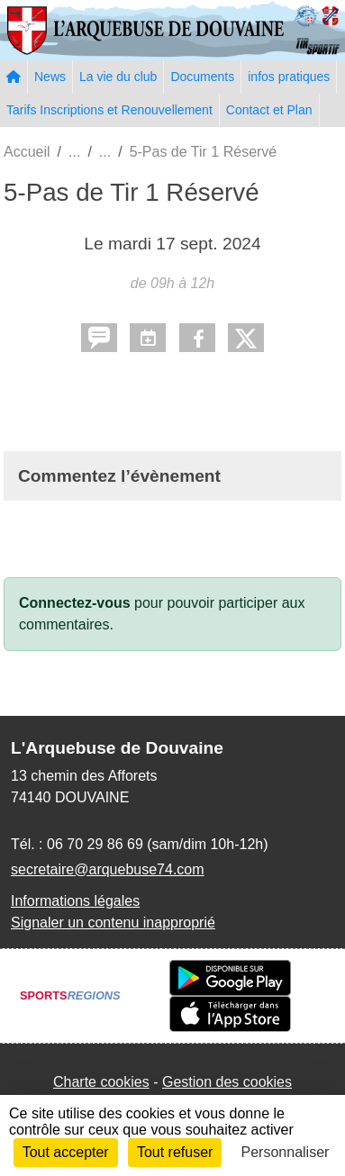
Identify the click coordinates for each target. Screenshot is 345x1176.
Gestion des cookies (227, 1082)
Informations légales (75, 901)
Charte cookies (101, 1082)
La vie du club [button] (118, 76)
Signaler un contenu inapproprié (113, 922)
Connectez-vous (75, 603)
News (50, 76)
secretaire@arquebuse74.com (107, 869)
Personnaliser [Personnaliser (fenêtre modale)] (285, 1152)
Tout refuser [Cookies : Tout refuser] (175, 1152)
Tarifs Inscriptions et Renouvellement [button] (109, 110)
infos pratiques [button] (289, 76)
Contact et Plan (269, 110)
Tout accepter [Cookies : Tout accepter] (66, 1152)
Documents (202, 76)
